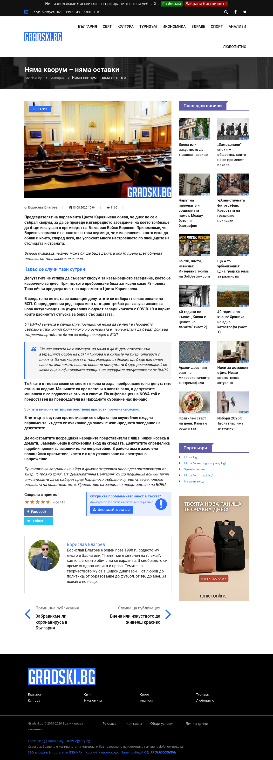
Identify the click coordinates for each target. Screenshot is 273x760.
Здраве (198, 26)
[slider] (37, 502)
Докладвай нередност (111, 510)
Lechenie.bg (36, 741)
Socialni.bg (55, 741)
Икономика (174, 26)
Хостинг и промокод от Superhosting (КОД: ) (131, 752)
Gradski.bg (33, 78)
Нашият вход (194, 481)
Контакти (91, 11)
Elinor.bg (190, 457)
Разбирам (171, 3)
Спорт (217, 26)
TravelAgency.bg (78, 741)
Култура (125, 26)
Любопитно (234, 47)
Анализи (237, 26)
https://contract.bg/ (198, 475)
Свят (107, 26)
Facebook (36, 512)
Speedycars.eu (194, 469)
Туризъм (148, 26)
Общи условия (162, 723)
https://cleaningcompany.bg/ (205, 463)
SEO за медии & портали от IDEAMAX (55, 752)
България (87, 26)
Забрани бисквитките (206, 3)
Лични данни (197, 723)
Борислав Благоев (43, 207)
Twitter (35, 521)
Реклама (73, 11)
